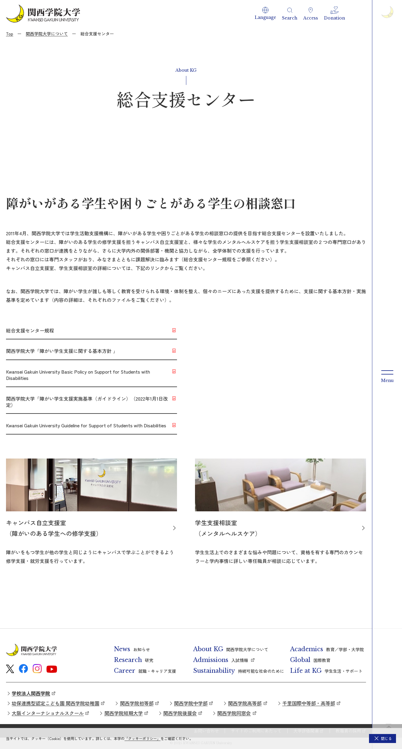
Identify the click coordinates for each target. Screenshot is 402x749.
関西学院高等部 (245, 703)
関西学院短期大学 (123, 713)
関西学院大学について (47, 34)
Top (9, 34)
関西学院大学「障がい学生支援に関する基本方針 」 (62, 350)
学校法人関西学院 (31, 693)
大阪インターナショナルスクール (48, 713)
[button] (265, 13)
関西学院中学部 (191, 703)
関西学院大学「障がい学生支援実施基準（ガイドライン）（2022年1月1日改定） (87, 401)
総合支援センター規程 (30, 330)
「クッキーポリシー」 (142, 738)
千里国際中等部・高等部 (308, 703)
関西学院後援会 (180, 713)
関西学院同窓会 (234, 713)
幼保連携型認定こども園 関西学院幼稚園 (55, 703)
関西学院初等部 (137, 703)
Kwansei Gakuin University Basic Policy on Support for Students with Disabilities (78, 374)
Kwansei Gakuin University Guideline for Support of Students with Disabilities (86, 425)
